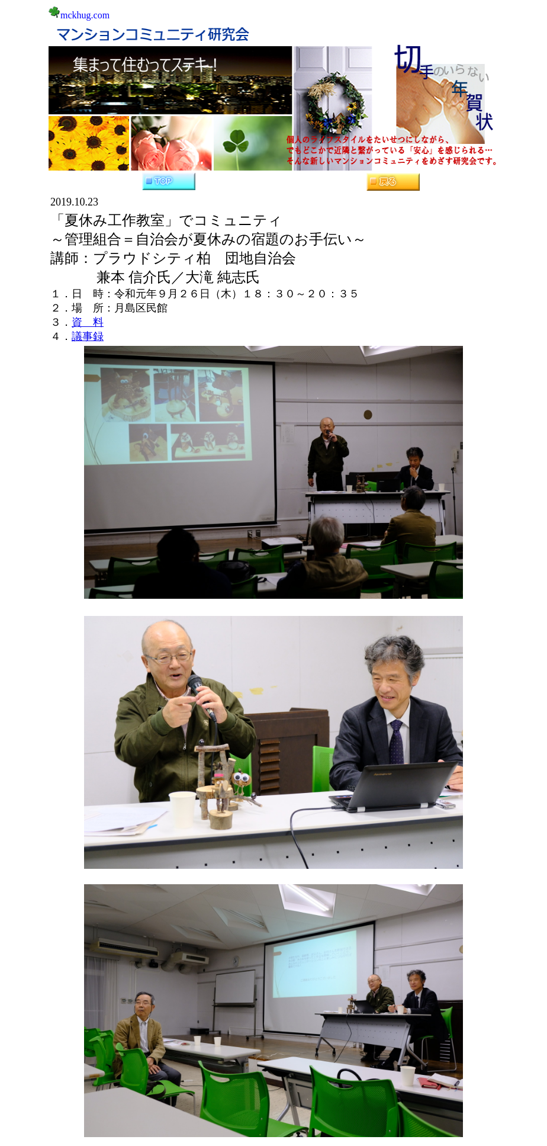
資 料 (88, 322)
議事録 (88, 336)
